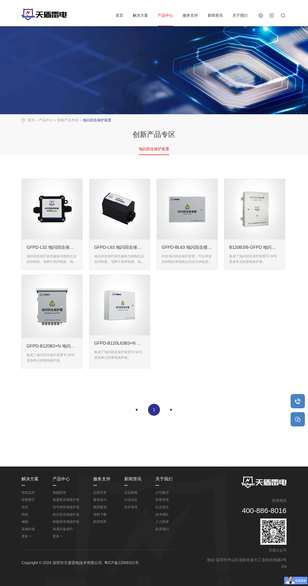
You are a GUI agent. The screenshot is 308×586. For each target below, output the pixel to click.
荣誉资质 (162, 500)
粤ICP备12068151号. (122, 563)
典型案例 (100, 507)
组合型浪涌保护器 (66, 514)
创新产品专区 (68, 120)
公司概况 (162, 492)
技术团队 (162, 514)
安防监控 (28, 492)
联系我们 (162, 529)
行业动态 (131, 500)
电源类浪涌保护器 (66, 500)
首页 (119, 15)
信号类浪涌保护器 (66, 507)
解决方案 (140, 15)
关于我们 (240, 15)
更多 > (26, 536)
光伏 (24, 507)
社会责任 (162, 507)
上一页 (137, 410)
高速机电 (28, 529)
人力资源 (162, 522)
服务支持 (190, 15)
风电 (24, 514)
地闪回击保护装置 (154, 149)
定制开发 (100, 492)
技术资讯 (131, 507)
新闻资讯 (215, 15)
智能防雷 (59, 492)
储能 (24, 522)
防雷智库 (100, 522)
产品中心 (165, 15)
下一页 (171, 410)
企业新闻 (131, 492)
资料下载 (100, 514)
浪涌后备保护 (63, 529)
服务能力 (100, 500)
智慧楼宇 (28, 500)
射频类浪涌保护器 (66, 522)
